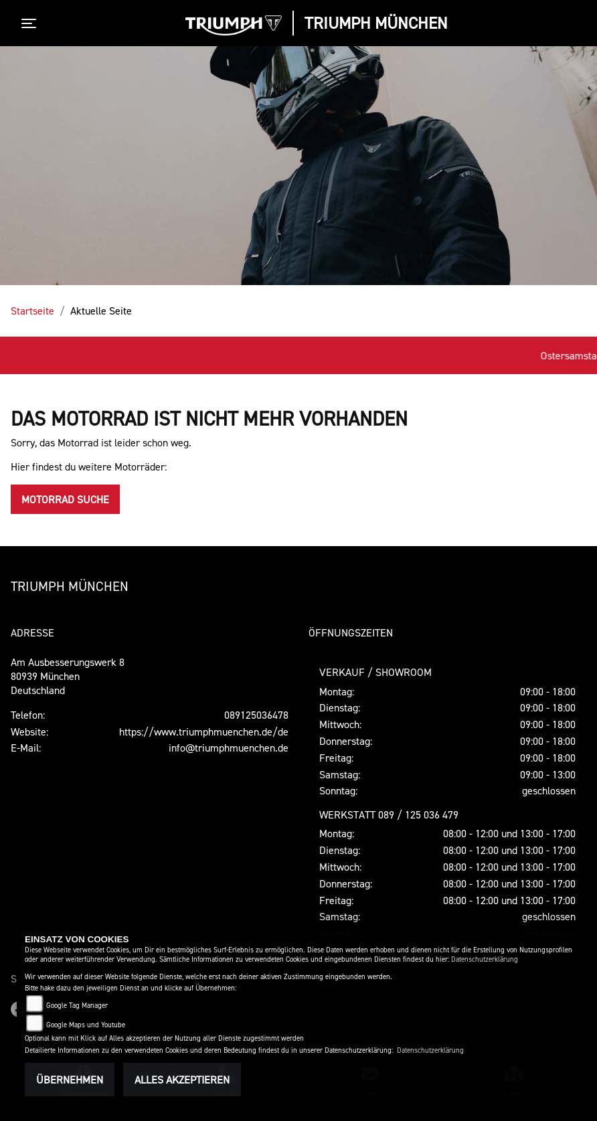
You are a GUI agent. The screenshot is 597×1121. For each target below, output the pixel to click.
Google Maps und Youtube (85, 1025)
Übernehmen (69, 1079)
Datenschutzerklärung (484, 959)
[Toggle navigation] (31, 23)
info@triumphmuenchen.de (228, 747)
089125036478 (256, 714)
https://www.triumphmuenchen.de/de (203, 731)
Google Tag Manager (77, 1005)
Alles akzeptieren (182, 1079)
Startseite (32, 310)
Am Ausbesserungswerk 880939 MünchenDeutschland (67, 676)
